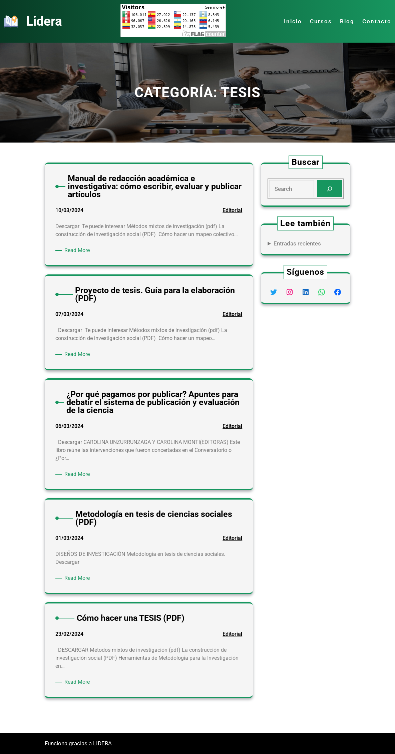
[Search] (329, 188)
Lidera (44, 21)
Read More (78, 250)
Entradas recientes (297, 243)
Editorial (232, 210)
